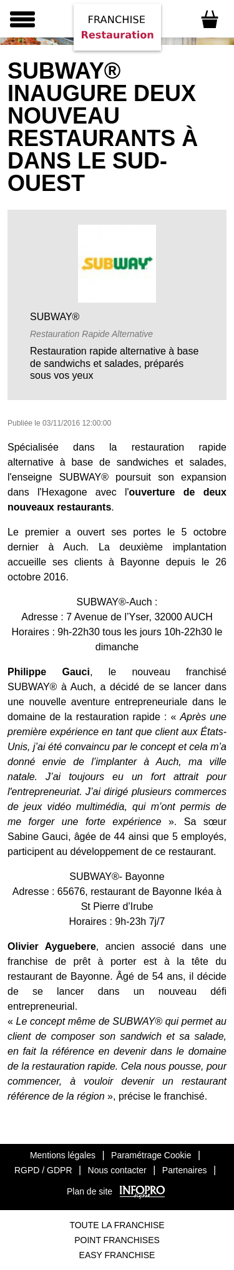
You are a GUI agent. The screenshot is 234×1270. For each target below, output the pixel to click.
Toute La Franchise (116, 1225)
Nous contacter (117, 1170)
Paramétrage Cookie (151, 1155)
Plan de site (89, 1191)
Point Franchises (117, 1240)
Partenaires (184, 1170)
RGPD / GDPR (43, 1170)
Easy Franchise (117, 1255)
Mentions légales (62, 1155)
